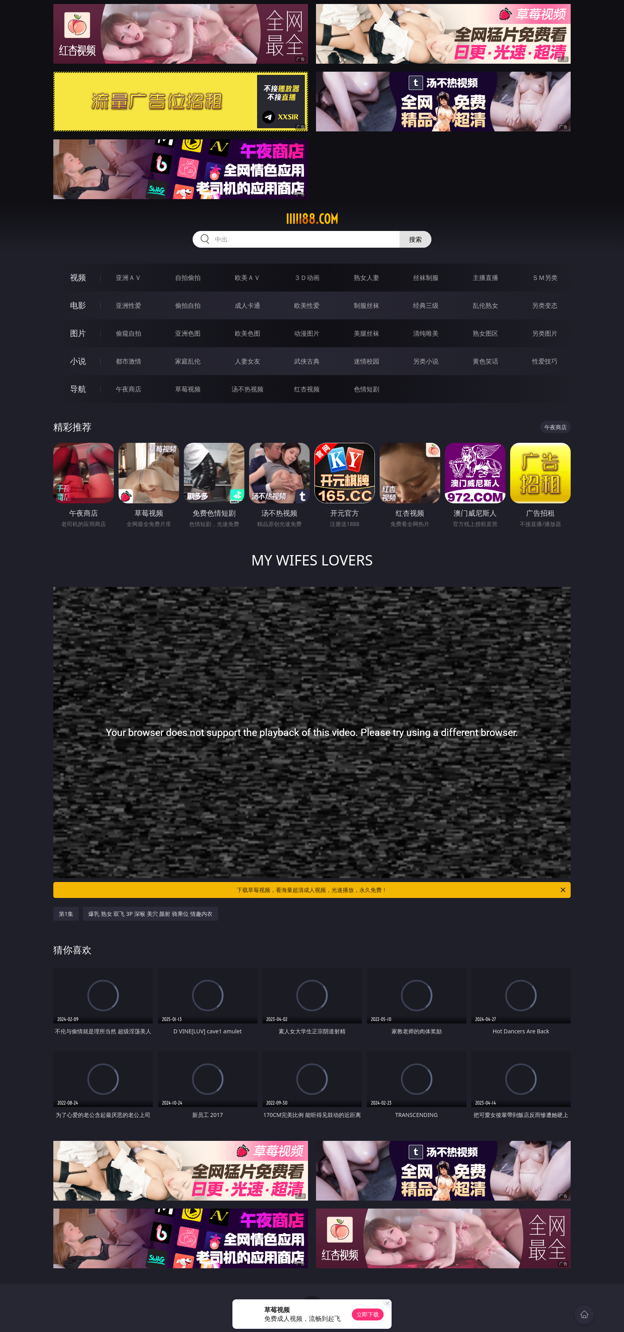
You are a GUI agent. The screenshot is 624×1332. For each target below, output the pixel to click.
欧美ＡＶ (247, 277)
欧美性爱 (307, 305)
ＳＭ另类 (545, 277)
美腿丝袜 (366, 333)
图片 (78, 333)
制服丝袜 (366, 305)
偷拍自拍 (188, 305)
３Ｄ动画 (307, 277)
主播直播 (485, 277)
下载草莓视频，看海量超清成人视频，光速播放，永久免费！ (402, 890)
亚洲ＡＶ (128, 277)
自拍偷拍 (188, 277)
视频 (78, 277)
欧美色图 (247, 333)
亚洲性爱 (128, 305)
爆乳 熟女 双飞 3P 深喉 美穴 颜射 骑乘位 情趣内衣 (150, 913)
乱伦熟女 (485, 305)
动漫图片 (307, 333)
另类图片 (545, 333)
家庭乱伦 (188, 361)
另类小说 (426, 361)
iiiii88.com (312, 219)
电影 (78, 305)
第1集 (66, 913)
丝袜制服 (426, 277)
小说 (78, 361)
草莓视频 (188, 389)
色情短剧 (366, 389)
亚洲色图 (188, 333)
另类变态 (545, 305)
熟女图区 (485, 333)
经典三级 (426, 305)
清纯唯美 (426, 333)
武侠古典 (307, 361)
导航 (78, 388)
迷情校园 (366, 361)
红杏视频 (307, 389)
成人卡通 (247, 305)
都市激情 (128, 361)
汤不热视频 (247, 389)
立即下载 (368, 1314)
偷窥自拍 (128, 333)
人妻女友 (247, 361)
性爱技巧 (545, 361)
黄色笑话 (485, 361)
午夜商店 (128, 389)
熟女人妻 (366, 277)
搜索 (415, 239)
